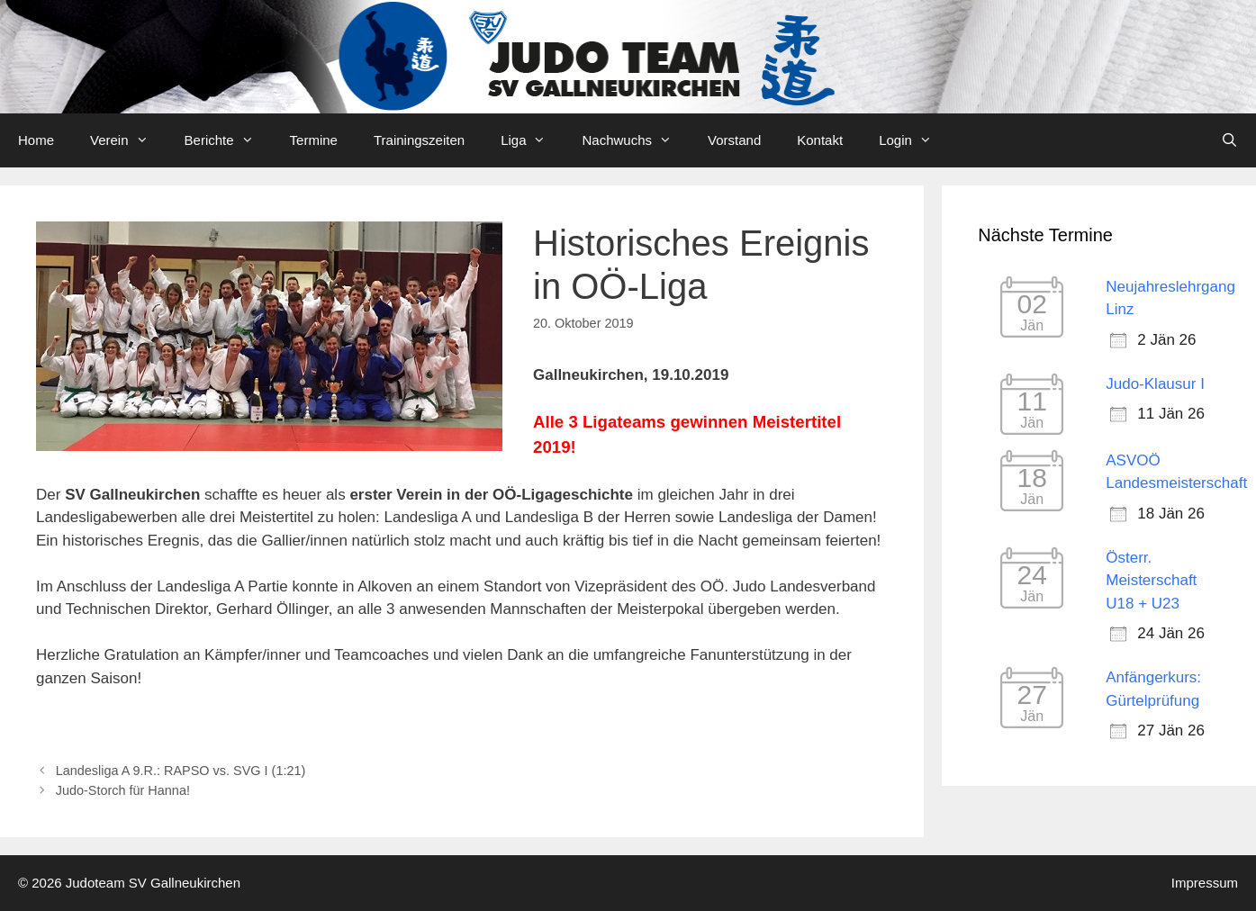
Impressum (1204, 882)
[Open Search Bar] (1229, 140)
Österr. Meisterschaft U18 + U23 (1151, 580)
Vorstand (734, 140)
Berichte (228, 140)
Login (914, 140)
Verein (128, 140)
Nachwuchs (636, 140)
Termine (314, 140)
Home (36, 140)
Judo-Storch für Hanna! (123, 790)
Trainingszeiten (419, 140)
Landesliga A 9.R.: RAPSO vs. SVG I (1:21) (181, 770)
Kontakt (820, 140)
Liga (532, 140)
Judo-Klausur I (1155, 383)
